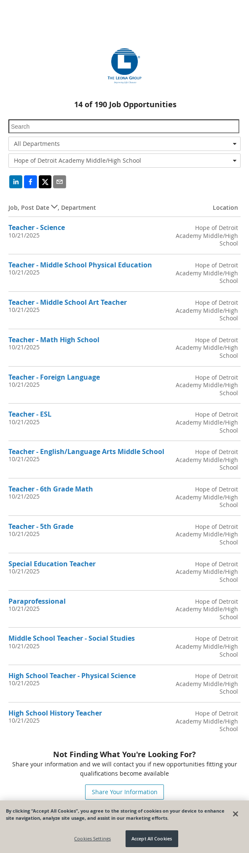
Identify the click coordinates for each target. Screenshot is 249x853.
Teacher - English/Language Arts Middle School (86, 451)
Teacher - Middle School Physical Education (80, 264)
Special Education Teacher (52, 563)
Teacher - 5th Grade (40, 526)
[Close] (235, 814)
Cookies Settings (92, 839)
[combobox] (124, 144)
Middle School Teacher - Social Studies (71, 638)
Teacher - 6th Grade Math (50, 489)
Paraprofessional (37, 601)
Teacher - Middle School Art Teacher (67, 302)
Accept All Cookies (151, 839)
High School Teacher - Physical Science (72, 675)
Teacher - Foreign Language (54, 377)
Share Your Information (125, 792)
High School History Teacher (55, 713)
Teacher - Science (36, 227)
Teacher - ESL (29, 414)
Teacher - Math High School (53, 339)
